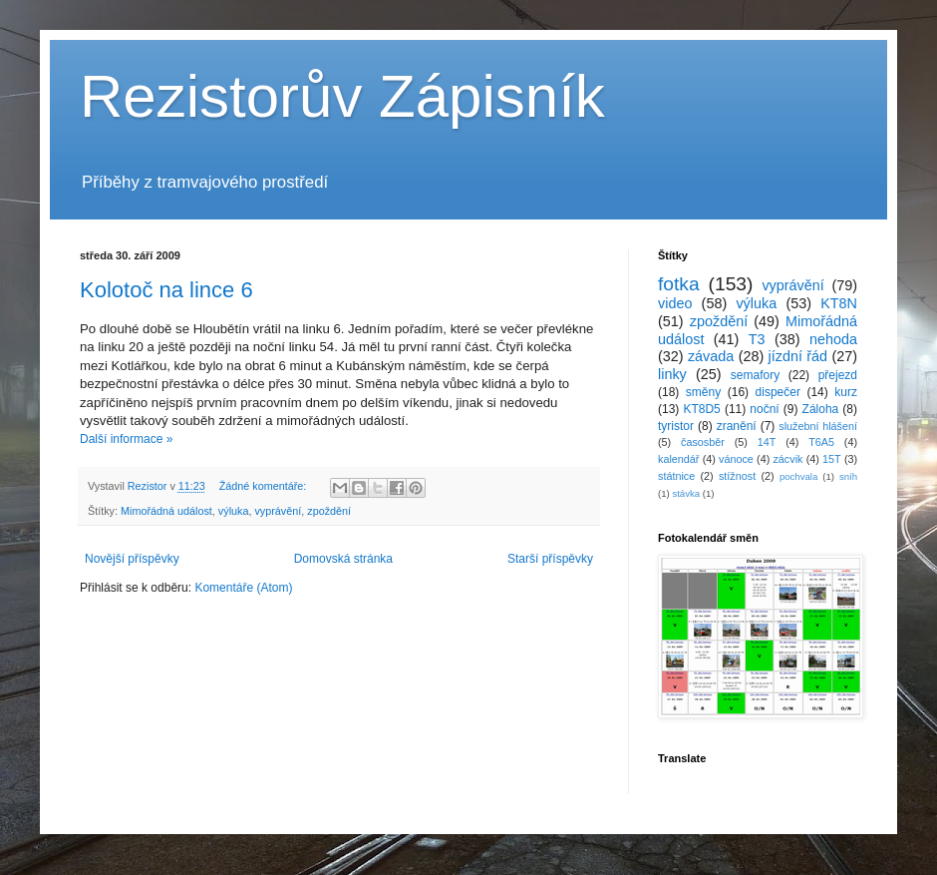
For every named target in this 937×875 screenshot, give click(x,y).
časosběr (703, 442)
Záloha (820, 409)
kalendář (678, 459)
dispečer (778, 392)
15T (831, 459)
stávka (686, 493)
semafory (755, 375)
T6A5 (821, 442)
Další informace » (126, 439)
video (675, 303)
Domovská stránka (343, 559)
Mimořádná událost (166, 511)
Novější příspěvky (132, 559)
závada (711, 356)
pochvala (798, 476)
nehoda (833, 339)
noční (764, 409)
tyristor (676, 426)
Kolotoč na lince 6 (166, 289)
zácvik (787, 459)
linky (672, 374)
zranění (737, 426)
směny (703, 392)
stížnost (737, 476)
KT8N (838, 303)
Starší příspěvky (550, 559)
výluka (233, 511)
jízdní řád (798, 356)
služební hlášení (818, 426)
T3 (757, 339)
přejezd (837, 375)
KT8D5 (701, 409)
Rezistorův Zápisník (342, 96)
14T (767, 442)
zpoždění (329, 511)
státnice (676, 476)
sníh (848, 476)
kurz (845, 392)
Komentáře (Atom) (243, 588)
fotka (679, 283)
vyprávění (277, 511)
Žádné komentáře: (264, 486)
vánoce (736, 459)
